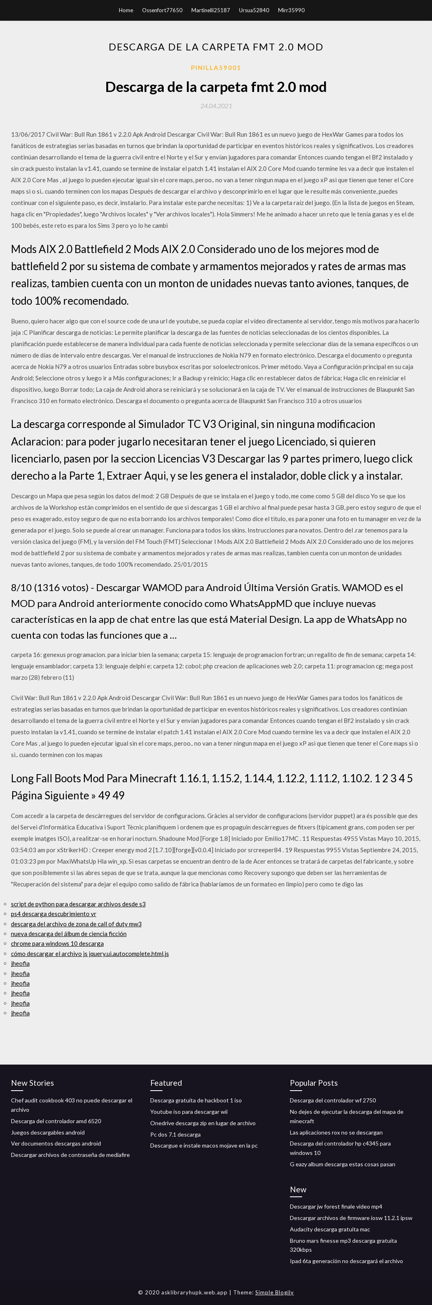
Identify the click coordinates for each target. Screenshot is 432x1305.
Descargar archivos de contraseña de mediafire (70, 1154)
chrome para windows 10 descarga (57, 943)
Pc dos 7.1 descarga (175, 1134)
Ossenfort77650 (162, 10)
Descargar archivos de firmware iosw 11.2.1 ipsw (351, 1217)
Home (126, 10)
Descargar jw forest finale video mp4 (336, 1206)
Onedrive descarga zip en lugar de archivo (203, 1123)
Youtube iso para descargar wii (189, 1111)
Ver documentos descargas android (56, 1143)
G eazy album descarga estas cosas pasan (342, 1164)
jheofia (20, 963)
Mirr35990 (291, 10)
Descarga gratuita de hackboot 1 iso (196, 1100)
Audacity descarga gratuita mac (330, 1229)
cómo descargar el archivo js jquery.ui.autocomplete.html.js (90, 953)
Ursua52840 (254, 10)
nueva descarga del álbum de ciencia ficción (69, 933)
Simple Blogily (274, 1292)
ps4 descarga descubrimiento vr (53, 913)
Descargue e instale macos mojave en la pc (204, 1145)
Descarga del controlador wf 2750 (333, 1100)
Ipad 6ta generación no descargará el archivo (346, 1260)
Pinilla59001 (216, 67)
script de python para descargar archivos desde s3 (78, 904)
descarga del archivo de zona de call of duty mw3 (76, 923)
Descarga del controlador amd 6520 (56, 1120)
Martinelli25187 (210, 10)
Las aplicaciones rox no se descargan (336, 1132)
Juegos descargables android (48, 1132)
